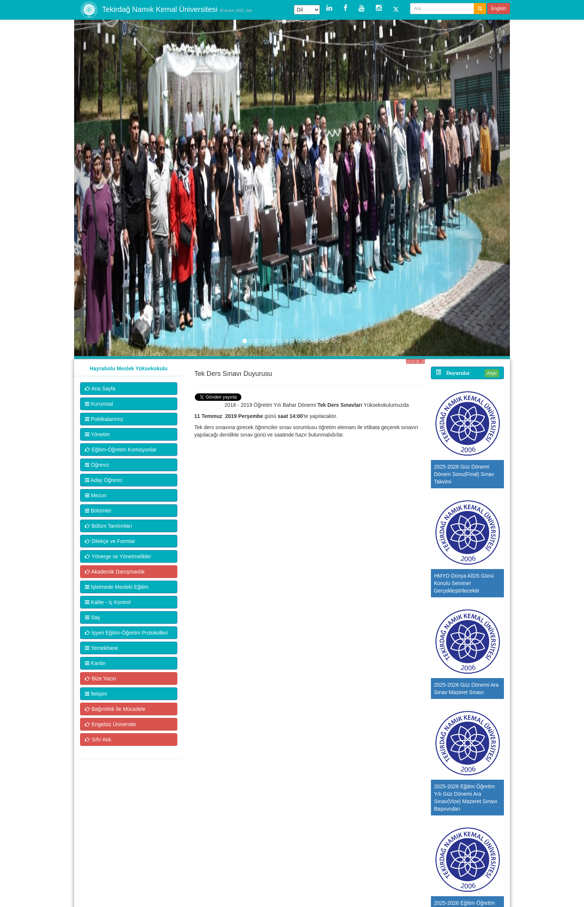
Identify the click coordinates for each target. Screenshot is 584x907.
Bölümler (98, 511)
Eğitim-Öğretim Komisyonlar (120, 450)
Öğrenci (97, 465)
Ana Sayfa (100, 389)
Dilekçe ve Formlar (110, 541)
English (498, 8)
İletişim (96, 694)
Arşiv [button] (492, 373)
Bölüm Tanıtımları (108, 526)
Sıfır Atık (98, 739)
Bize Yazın (100, 678)
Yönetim (97, 434)
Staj (92, 617)
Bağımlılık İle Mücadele (115, 709)
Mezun (96, 495)
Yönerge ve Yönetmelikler (118, 556)
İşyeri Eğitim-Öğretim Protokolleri (126, 633)
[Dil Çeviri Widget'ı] (307, 10)
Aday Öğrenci (103, 480)
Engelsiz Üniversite (110, 724)
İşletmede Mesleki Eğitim (117, 587)
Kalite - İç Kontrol (108, 602)
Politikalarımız (104, 419)
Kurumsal (99, 404)
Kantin (95, 663)
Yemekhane (101, 648)
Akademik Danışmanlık (115, 572)
